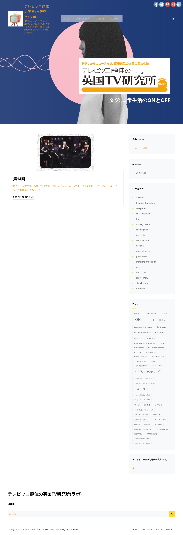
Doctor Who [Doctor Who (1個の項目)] (151, 339)
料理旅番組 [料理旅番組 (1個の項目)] (158, 425)
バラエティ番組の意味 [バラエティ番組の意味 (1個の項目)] (141, 415)
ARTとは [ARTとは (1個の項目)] (164, 313)
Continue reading (23, 198)
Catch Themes (72, 530)
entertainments (143, 251)
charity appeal (143, 214)
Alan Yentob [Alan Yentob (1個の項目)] (138, 313)
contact (114, 19)
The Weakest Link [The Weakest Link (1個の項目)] (140, 362)
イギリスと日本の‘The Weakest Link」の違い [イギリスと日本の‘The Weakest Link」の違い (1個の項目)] (148, 366)
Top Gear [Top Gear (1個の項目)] (153, 362)
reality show (142, 278)
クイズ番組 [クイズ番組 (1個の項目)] (158, 405)
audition (140, 198)
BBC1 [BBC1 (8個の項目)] (150, 320)
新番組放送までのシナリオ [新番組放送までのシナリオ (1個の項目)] (142, 429)
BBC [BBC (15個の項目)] (138, 319)
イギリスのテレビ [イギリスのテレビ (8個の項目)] (147, 372)
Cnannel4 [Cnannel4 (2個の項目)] (138, 338)
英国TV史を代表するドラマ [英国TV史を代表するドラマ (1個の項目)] (142, 439)
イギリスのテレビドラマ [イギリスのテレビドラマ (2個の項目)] (144, 379)
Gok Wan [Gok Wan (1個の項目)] (162, 343)
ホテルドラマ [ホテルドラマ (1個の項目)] (157, 415)
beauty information (145, 203)
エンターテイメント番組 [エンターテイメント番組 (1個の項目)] (142, 400)
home (67, 19)
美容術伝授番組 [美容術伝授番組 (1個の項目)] (152, 434)
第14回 (19, 179)
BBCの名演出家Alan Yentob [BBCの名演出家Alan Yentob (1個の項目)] (143, 327)
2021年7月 (141, 173)
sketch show (142, 283)
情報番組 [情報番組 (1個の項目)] (147, 425)
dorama (140, 246)
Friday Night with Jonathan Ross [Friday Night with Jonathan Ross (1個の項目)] (144, 343)
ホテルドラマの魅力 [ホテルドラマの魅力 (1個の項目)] (140, 420)
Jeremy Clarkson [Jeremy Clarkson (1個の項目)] (151, 352)
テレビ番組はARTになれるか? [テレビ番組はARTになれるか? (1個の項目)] (143, 410)
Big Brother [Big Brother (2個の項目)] (161, 327)
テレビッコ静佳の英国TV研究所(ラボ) (37, 11)
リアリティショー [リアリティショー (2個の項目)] (158, 420)
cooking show (142, 230)
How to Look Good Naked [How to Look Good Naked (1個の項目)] (156, 348)
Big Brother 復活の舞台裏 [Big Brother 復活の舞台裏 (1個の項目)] (142, 333)
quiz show (141, 273)
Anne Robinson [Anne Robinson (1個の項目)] (152, 313)
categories (82, 19)
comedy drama (143, 224)
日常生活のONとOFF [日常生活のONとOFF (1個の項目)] (162, 429)
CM (137, 219)
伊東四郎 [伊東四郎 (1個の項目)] (137, 425)
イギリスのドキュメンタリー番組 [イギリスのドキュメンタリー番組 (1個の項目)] (144, 384)
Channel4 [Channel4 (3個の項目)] (160, 332)
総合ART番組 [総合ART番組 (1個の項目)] (138, 434)
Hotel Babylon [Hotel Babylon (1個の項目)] (139, 348)
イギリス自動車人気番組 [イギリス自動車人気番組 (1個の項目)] (142, 395)
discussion (141, 235)
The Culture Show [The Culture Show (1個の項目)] (158, 357)
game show (141, 257)
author (100, 19)
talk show (140, 289)
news (138, 267)
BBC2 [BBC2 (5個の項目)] (162, 320)
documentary (142, 240)
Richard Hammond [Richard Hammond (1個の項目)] (140, 357)
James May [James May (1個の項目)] (137, 352)
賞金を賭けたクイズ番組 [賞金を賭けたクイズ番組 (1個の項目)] (142, 443)
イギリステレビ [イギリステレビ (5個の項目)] (144, 389)
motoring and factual (146, 262)
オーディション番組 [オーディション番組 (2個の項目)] (142, 405)
